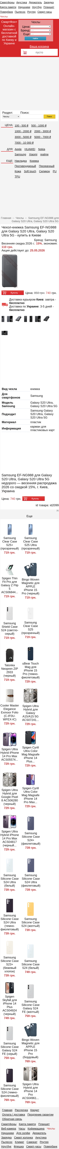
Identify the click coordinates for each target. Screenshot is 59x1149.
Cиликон (44, 171)
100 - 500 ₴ (21, 125)
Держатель (35, 2)
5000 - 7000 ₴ (42, 137)
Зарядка (49, 2)
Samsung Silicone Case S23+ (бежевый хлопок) (10, 964)
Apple (18, 149)
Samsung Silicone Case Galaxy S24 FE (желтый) (31, 1006)
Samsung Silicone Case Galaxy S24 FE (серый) (10, 1048)
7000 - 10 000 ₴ (24, 142)
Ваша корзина (39, 46)
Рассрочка (21, 1110)
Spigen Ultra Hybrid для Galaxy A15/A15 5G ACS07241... (30, 713)
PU (55, 171)
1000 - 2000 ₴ (23, 131)
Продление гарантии (40, 1114)
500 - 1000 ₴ (38, 125)
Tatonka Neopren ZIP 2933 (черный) (9, 670)
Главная (7, 1110)
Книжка (34, 160)
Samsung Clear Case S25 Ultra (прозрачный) (30, 543)
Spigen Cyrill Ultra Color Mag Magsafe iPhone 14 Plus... (30, 754)
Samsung (20, 154)
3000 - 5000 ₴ (23, 137)
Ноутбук (37, 7)
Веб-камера (8, 1128)
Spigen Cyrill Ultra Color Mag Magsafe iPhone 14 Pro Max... (30, 795)
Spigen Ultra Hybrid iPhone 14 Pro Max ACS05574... (9, 754)
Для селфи (23, 1133)
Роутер (31, 11)
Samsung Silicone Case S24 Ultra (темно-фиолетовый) (9, 922)
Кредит (34, 1110)
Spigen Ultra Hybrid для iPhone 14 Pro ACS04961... (30, 1091)
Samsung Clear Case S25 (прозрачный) (30, 628)
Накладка (21, 160)
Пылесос (20, 11)
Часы (22, 1128)
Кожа (18, 171)
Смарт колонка (23, 1137)
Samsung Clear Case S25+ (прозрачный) (9, 543)
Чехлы (4, 16)
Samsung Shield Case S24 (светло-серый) (9, 628)
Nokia (41, 149)
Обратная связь (12, 1119)
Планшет (48, 7)
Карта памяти (8, 7)
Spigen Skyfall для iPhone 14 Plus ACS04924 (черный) (9, 1005)
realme (44, 154)
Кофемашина (36, 1128)
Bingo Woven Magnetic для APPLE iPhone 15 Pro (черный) (30, 586)
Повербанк (6, 11)
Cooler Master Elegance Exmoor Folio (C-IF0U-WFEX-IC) (9, 712)
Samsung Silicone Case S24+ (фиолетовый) (30, 838)
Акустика (21, 2)
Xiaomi (33, 154)
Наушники (24, 7)
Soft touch (30, 171)
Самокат (32, 1142)
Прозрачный (46, 166)
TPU (17, 176)
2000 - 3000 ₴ (42, 131)
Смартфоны (7, 2)
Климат (19, 1142)
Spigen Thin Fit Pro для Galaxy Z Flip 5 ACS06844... (9, 585)
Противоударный (25, 166)
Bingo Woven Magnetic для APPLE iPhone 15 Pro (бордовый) (30, 1048)
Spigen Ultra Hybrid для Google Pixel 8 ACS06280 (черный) (9, 797)
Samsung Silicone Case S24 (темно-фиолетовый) (9, 1090)
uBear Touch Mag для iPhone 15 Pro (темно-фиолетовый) (30, 670)
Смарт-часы (44, 11)
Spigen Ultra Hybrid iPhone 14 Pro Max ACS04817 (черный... (9, 838)
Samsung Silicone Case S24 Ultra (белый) (10, 880)
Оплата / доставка (13, 1114)
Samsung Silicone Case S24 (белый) (31, 964)
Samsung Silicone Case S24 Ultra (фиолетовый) (30, 880)
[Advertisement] (25, 83)
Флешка (19, 1146)
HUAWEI (29, 149)
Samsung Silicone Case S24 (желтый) (30, 922)
